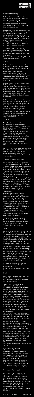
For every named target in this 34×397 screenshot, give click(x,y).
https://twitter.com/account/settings (16, 268)
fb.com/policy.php (13, 215)
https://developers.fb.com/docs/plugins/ (17, 178)
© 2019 (5, 394)
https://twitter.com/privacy (12, 260)
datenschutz (26, 394)
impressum (15, 394)
